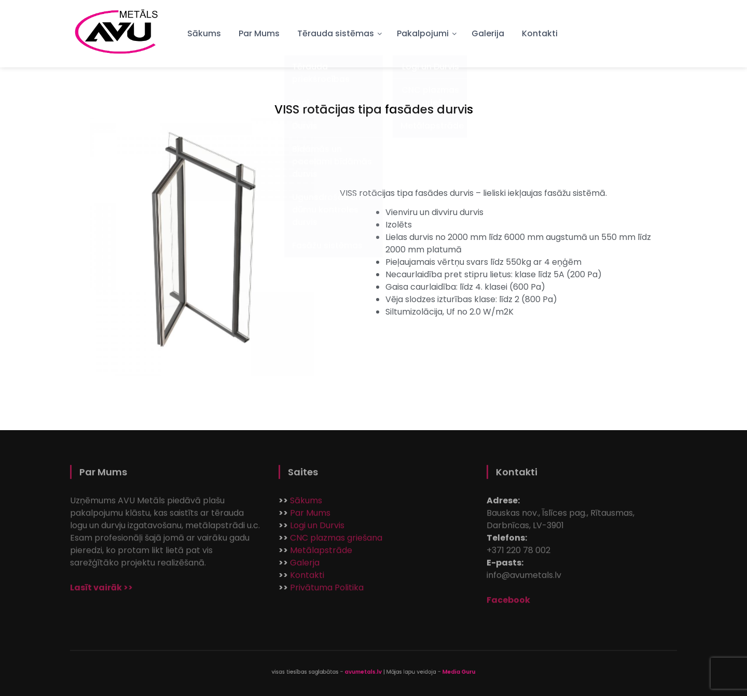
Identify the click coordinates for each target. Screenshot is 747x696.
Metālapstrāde (321, 553)
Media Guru (436, 672)
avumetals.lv (365, 672)
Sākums (204, 33)
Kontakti (540, 33)
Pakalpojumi (423, 33)
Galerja (305, 566)
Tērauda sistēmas (335, 33)
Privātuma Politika (327, 590)
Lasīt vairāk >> (101, 590)
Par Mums (259, 33)
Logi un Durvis (317, 528)
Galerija (488, 33)
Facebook (508, 603)
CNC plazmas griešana (336, 541)
